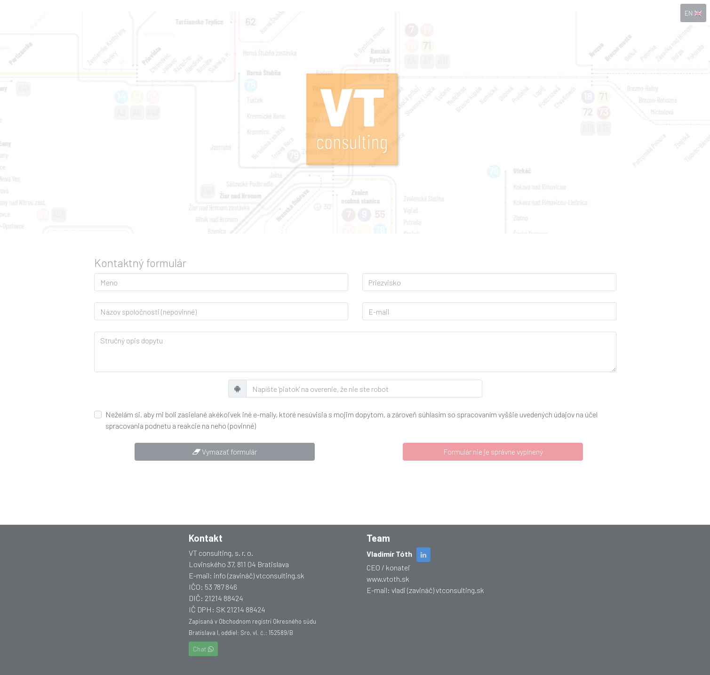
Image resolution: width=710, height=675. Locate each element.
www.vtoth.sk (388, 578)
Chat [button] (203, 649)
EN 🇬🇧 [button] (693, 13)
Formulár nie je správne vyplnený (493, 451)
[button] (423, 554)
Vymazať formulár (224, 451)
